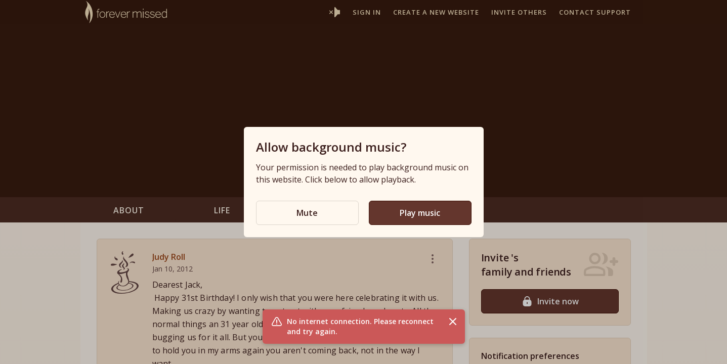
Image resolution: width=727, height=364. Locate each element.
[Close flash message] (453, 321)
